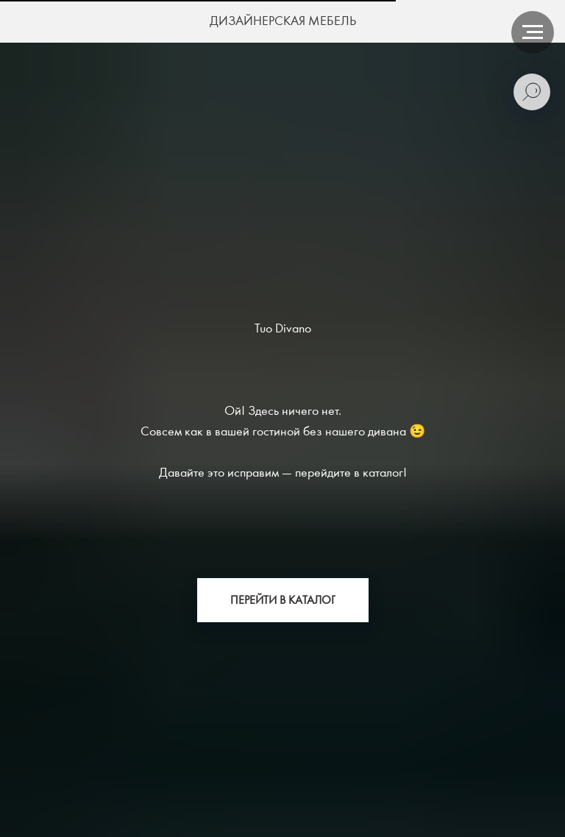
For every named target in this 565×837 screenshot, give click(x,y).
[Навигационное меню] (532, 32)
